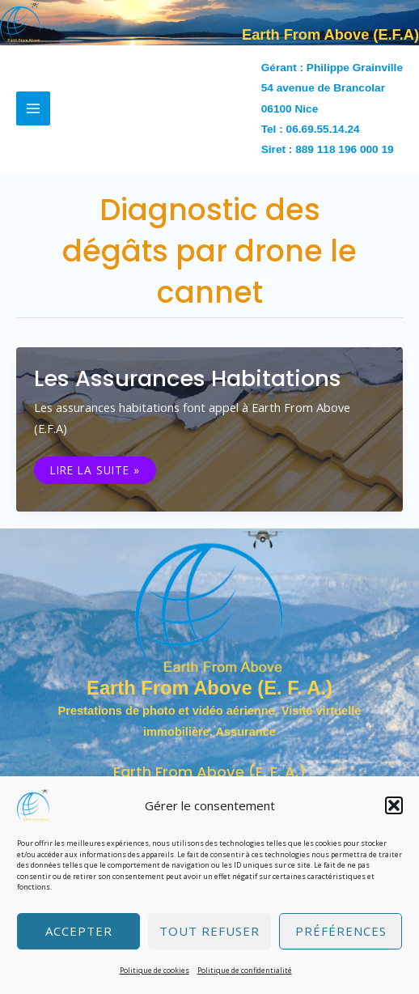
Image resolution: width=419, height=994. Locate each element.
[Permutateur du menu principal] (33, 108)
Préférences (341, 931)
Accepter (78, 931)
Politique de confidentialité (244, 970)
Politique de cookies (154, 970)
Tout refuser (209, 931)
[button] (394, 805)
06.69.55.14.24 (323, 129)
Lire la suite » (94, 470)
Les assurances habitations (187, 378)
